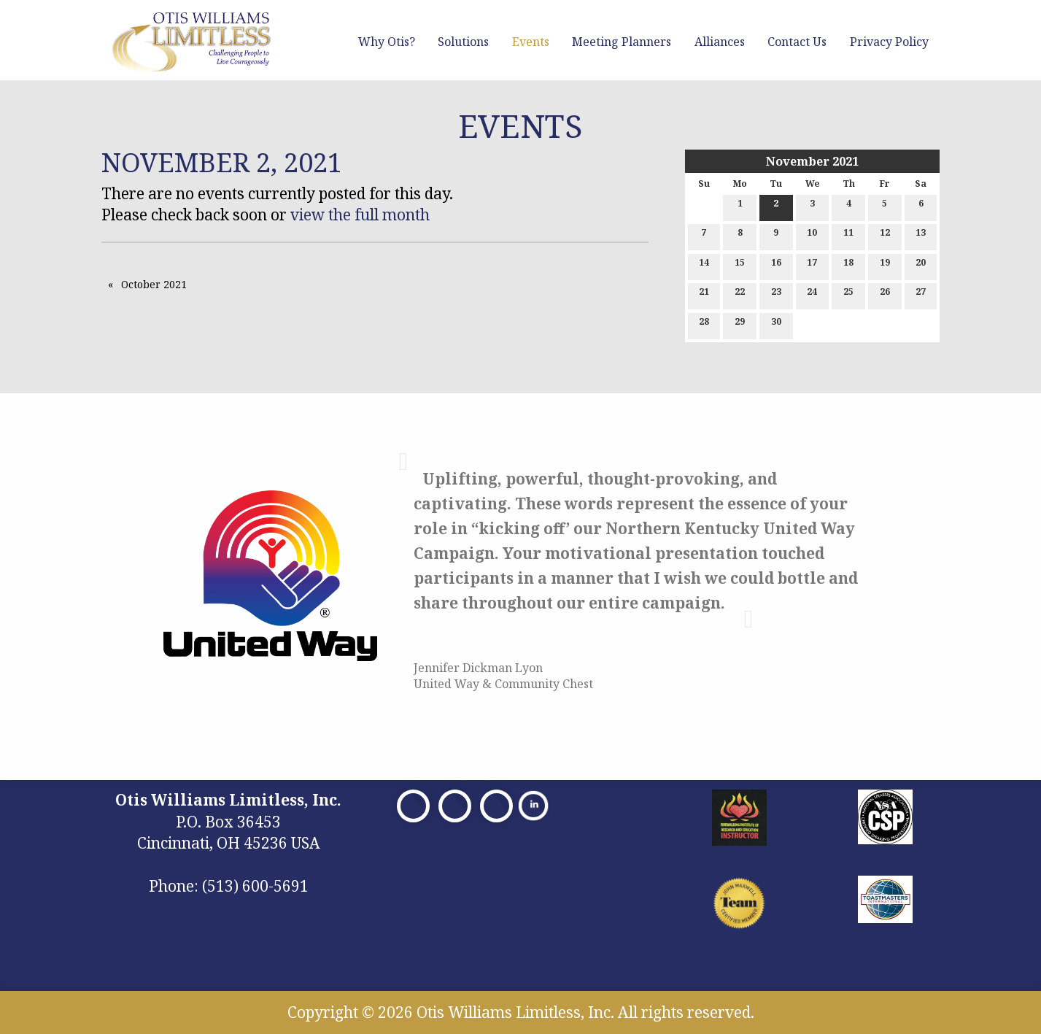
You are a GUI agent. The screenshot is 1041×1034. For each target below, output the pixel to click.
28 (704, 324)
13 (921, 235)
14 (704, 265)
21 (704, 294)
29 (740, 324)
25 (848, 294)
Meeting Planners (621, 42)
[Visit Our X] (455, 806)
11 (848, 235)
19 (885, 265)
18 (848, 265)
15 (740, 265)
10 (812, 235)
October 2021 (154, 284)
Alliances (719, 42)
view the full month (360, 214)
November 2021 (812, 161)
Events (530, 42)
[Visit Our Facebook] (413, 806)
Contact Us (797, 42)
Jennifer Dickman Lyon (478, 668)
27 (921, 294)
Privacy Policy (889, 42)
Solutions (463, 42)
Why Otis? (386, 42)
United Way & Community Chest (503, 684)
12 (885, 235)
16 (776, 265)
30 (776, 324)
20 (921, 265)
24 (812, 294)
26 (885, 294)
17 (812, 265)
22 (740, 294)
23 (776, 294)
